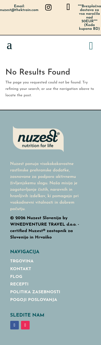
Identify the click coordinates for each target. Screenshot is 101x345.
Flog (16, 277)
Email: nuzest (19, 8)
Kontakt (20, 269)
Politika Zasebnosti (35, 292)
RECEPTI (19, 284)
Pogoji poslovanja (33, 300)
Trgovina (22, 261)
